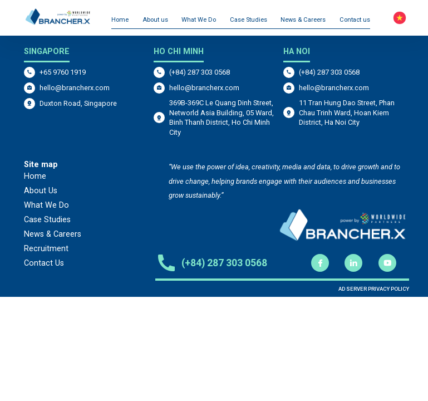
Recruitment (46, 248)
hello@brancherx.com (75, 88)
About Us (40, 190)
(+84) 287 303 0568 (199, 72)
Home (120, 19)
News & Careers (303, 19)
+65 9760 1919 (63, 72)
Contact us (355, 19)
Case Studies (248, 19)
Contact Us (44, 263)
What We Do (198, 19)
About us (155, 19)
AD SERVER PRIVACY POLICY (373, 289)
